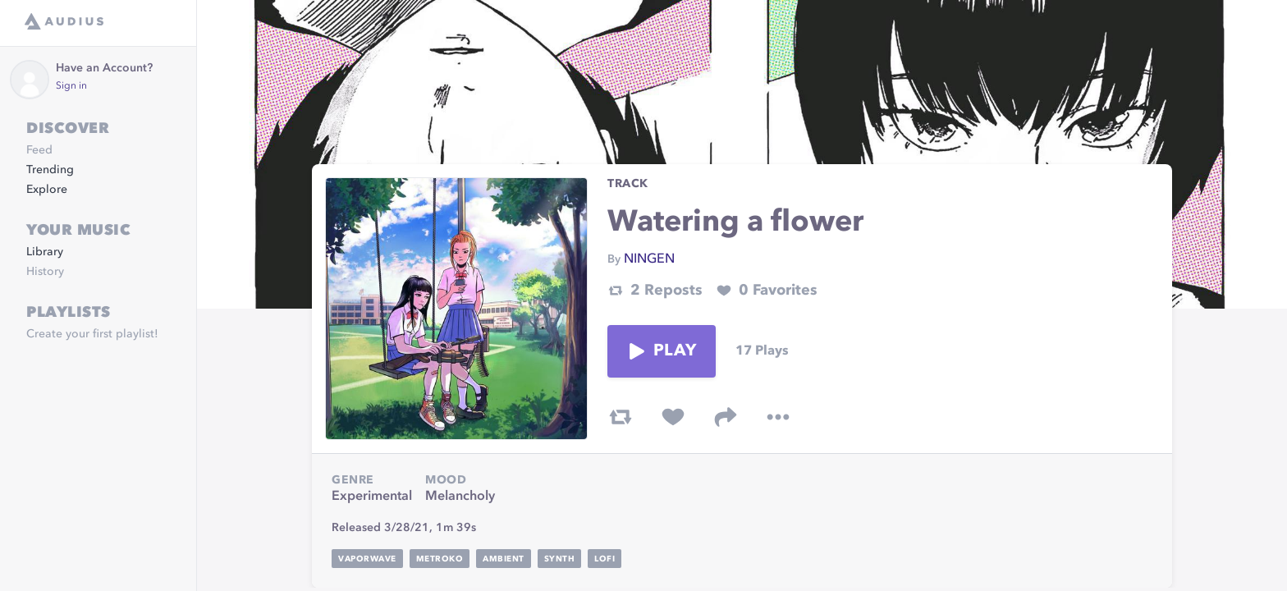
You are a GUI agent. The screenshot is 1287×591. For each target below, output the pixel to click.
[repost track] (620, 417)
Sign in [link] (71, 86)
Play (661, 351)
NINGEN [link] (649, 259)
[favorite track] (673, 417)
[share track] (725, 417)
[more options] (778, 417)
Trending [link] (50, 170)
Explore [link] (46, 189)
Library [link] (44, 252)
